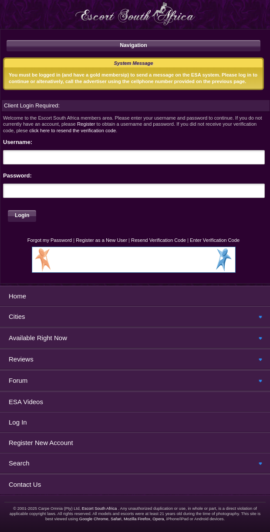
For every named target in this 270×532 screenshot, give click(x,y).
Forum (18, 380)
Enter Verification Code (215, 240)
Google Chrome (93, 518)
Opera (158, 518)
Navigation (133, 45)
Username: (17, 142)
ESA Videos (26, 401)
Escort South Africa (99, 508)
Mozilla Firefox (137, 518)
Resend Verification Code (158, 240)
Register (86, 124)
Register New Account (41, 442)
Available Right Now (38, 337)
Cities (17, 316)
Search (19, 463)
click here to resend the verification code (72, 130)
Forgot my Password (49, 240)
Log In (18, 422)
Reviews (21, 359)
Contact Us (25, 484)
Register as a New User (101, 240)
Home (17, 296)
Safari (116, 518)
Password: (17, 175)
